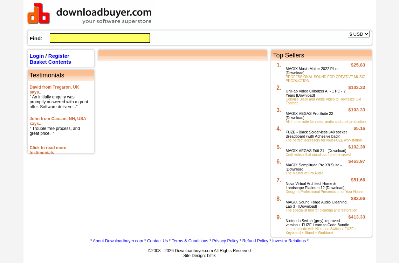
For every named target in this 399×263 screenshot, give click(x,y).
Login (37, 56)
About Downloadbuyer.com (118, 240)
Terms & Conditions (190, 240)
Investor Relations (289, 240)
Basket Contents (50, 62)
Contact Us (157, 240)
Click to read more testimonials (48, 150)
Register (58, 56)
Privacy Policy (225, 240)
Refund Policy (255, 240)
